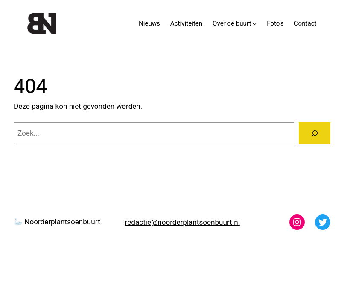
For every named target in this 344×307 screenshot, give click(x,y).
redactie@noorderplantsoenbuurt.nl (182, 222)
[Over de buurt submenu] (255, 23)
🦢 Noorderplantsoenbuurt (57, 221)
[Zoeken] (314, 133)
